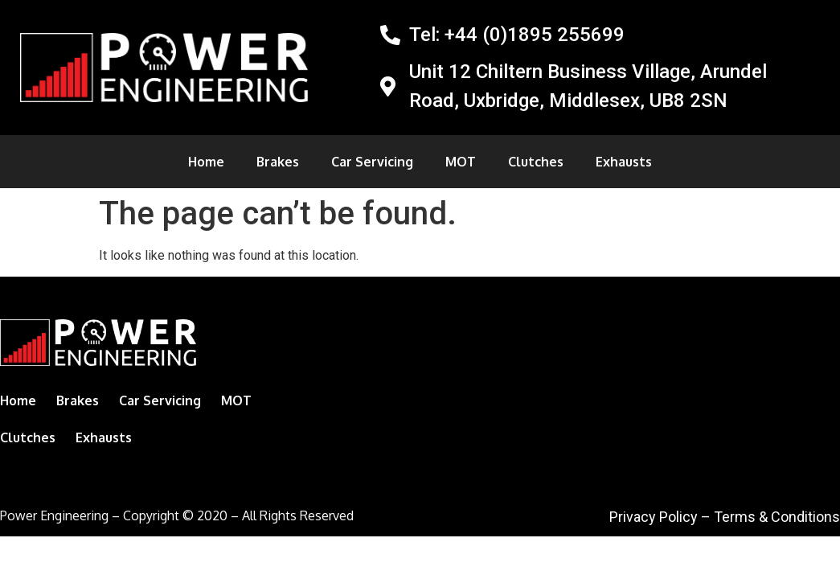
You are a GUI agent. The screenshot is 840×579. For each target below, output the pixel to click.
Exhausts (624, 162)
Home (206, 162)
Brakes (277, 162)
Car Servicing (372, 162)
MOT (460, 162)
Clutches (535, 162)
